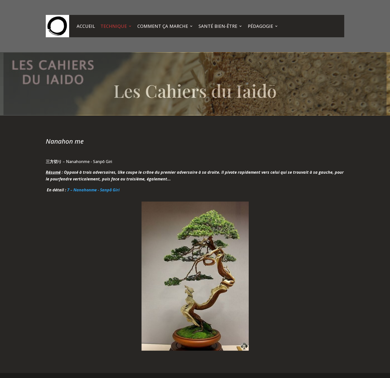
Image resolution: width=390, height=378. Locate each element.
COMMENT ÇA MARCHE (162, 26)
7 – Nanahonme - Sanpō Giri (93, 190)
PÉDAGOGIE (260, 26)
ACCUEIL (86, 26)
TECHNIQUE (113, 26)
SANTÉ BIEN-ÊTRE (217, 26)
